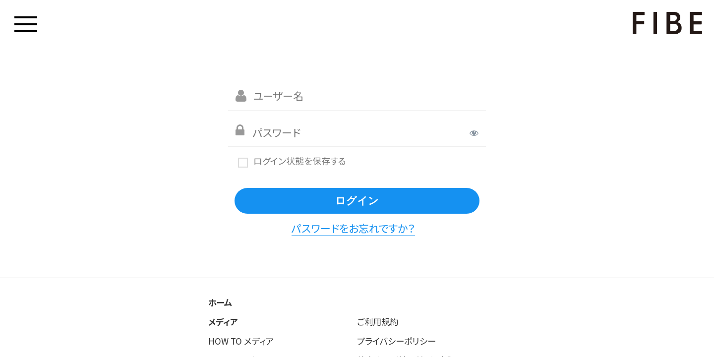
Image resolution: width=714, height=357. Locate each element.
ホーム (220, 302)
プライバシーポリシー (396, 341)
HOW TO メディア (241, 341)
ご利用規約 (377, 321)
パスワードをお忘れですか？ (353, 228)
